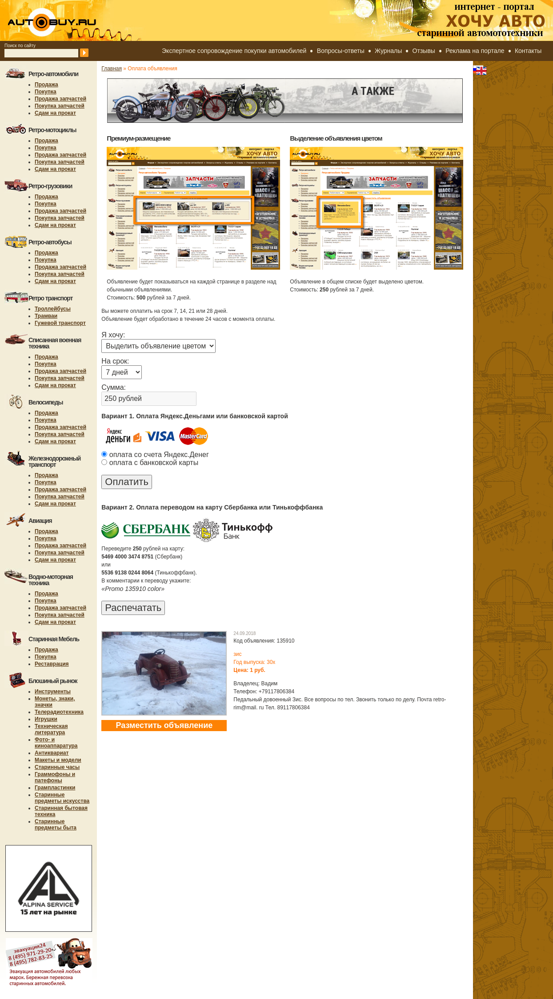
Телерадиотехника (59, 712)
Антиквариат (51, 753)
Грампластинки (55, 788)
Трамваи (46, 316)
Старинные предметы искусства (62, 798)
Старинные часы (57, 767)
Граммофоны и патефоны (55, 777)
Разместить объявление (164, 725)
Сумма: (113, 387)
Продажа (46, 84)
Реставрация (52, 664)
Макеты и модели (58, 760)
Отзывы (424, 50)
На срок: (115, 361)
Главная (111, 68)
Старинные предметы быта (55, 824)
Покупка (45, 92)
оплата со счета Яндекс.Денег (154, 454)
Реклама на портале (474, 50)
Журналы (388, 50)
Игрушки (46, 719)
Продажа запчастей (60, 99)
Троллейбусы (53, 309)
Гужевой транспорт (60, 323)
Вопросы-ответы (341, 50)
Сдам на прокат (55, 113)
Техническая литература (51, 729)
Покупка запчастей (59, 106)
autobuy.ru (74, 20)
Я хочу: (113, 335)
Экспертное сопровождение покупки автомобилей (234, 50)
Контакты (528, 50)
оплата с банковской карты (149, 462)
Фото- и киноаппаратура (56, 742)
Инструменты (53, 691)
